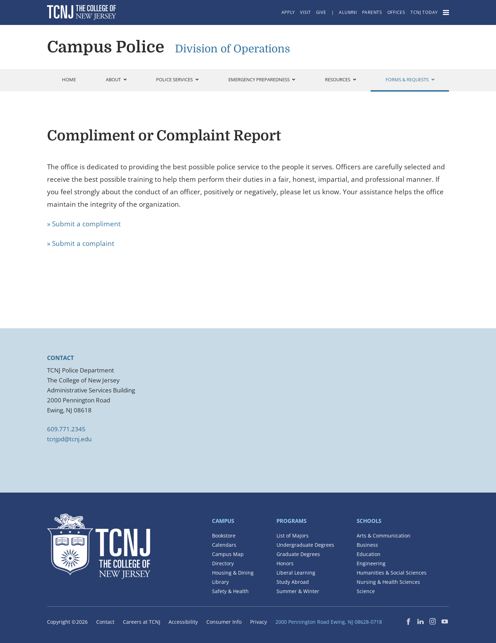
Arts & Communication (383, 535)
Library (220, 581)
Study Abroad (293, 581)
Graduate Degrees (298, 554)
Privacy (258, 621)
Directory (223, 563)
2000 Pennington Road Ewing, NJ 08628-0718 (328, 621)
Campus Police (105, 47)
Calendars (224, 544)
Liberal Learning (296, 572)
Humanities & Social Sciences (392, 572)
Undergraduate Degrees (305, 544)
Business (367, 544)
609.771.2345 (66, 429)
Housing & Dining (233, 572)
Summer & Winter (298, 591)
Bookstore (224, 535)
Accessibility (183, 621)
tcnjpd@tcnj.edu (69, 439)
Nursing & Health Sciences (388, 581)
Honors (285, 563)
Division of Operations (232, 49)
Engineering (371, 563)
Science (366, 591)
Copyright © (67, 621)
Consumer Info (224, 621)
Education (369, 554)
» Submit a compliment (84, 223)
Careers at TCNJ (141, 621)
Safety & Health (230, 591)
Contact (105, 621)
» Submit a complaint (80, 243)
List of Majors (293, 535)
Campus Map (228, 554)
